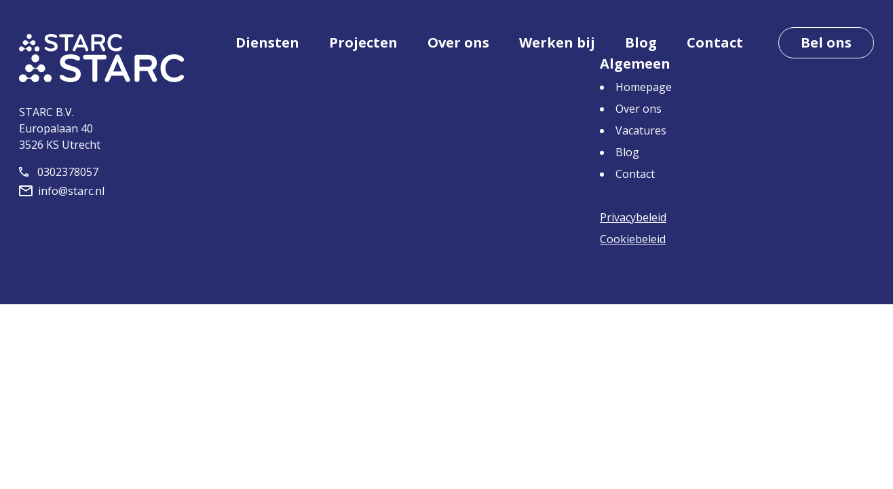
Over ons (458, 42)
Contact (715, 42)
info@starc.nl (61, 190)
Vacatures (640, 130)
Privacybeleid (633, 217)
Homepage (643, 86)
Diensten (267, 42)
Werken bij (557, 42)
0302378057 (58, 171)
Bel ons (826, 42)
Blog (641, 42)
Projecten (363, 42)
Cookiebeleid (633, 239)
